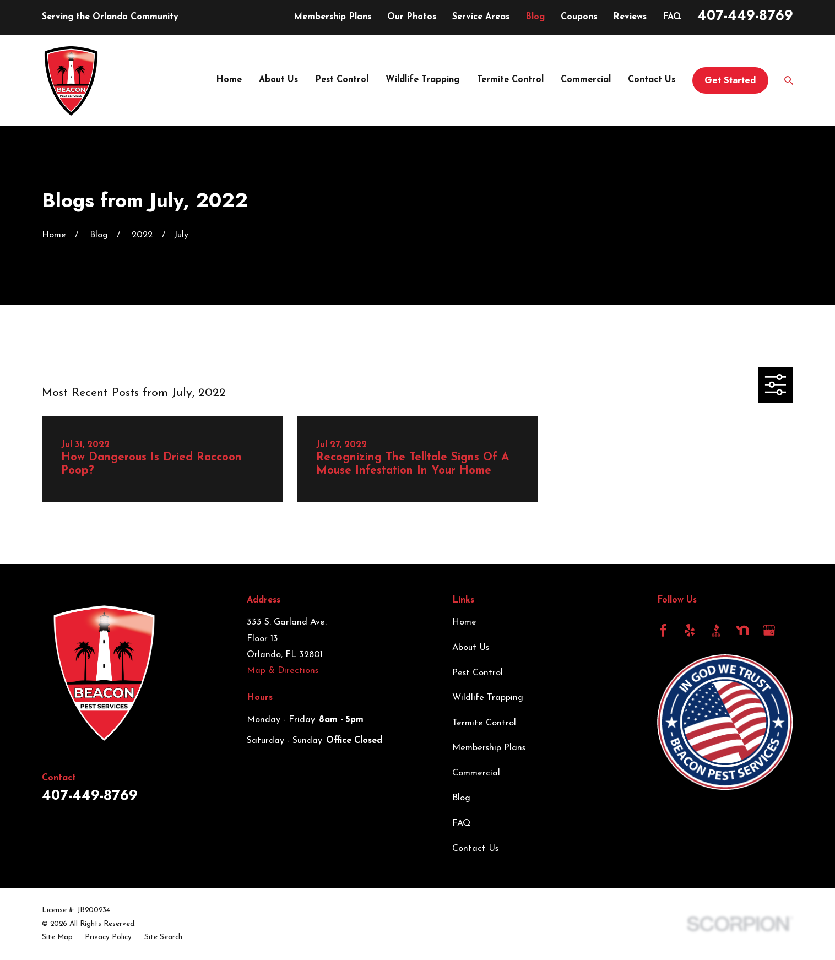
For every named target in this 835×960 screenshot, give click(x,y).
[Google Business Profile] (769, 630)
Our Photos (411, 17)
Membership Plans (332, 17)
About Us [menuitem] (278, 79)
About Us (470, 647)
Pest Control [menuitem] (341, 79)
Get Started (730, 80)
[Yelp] (690, 630)
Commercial (476, 773)
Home (464, 622)
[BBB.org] (716, 630)
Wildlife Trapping (487, 697)
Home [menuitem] (229, 79)
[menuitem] (57, 937)
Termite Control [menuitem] (510, 79)
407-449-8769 (745, 15)
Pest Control (477, 673)
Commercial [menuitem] (586, 79)
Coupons (579, 17)
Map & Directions (282, 670)
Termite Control (484, 723)
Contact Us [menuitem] (651, 79)
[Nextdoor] (742, 630)
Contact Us (475, 848)
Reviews (630, 17)
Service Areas (480, 17)
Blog (535, 17)
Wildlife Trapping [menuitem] (422, 79)
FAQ (672, 17)
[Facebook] (663, 630)
